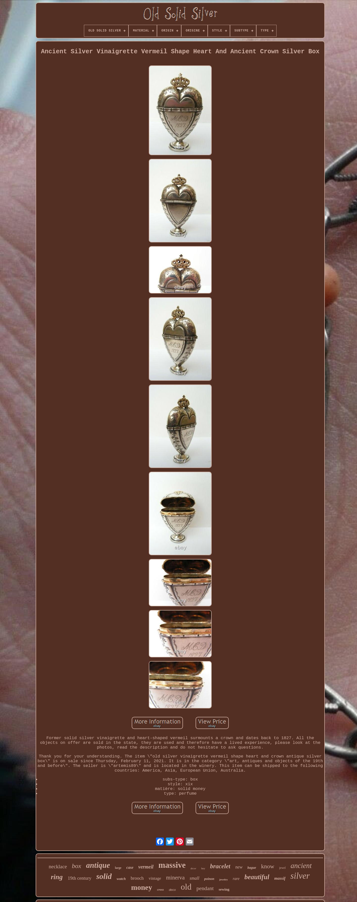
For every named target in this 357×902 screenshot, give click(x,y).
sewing (224, 889)
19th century (79, 878)
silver (300, 876)
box (76, 866)
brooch (137, 878)
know (267, 866)
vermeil (145, 867)
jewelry (223, 879)
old (186, 886)
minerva (175, 877)
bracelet (220, 866)
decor (193, 868)
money (141, 887)
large (118, 868)
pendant (205, 888)
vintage (155, 878)
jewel (282, 868)
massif (279, 878)
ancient (301, 866)
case (129, 867)
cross (160, 889)
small (194, 878)
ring (57, 877)
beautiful (256, 877)
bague (251, 868)
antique (98, 865)
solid (104, 876)
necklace (58, 867)
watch (121, 879)
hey (203, 868)
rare (236, 878)
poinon (209, 879)
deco (172, 890)
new (238, 867)
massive (172, 865)
